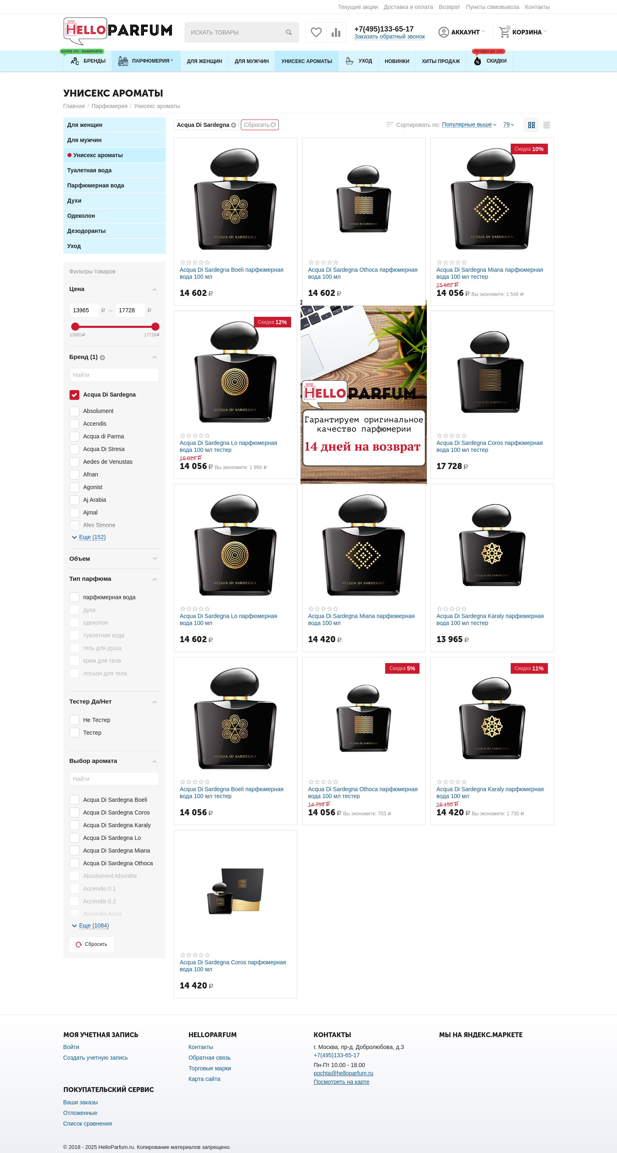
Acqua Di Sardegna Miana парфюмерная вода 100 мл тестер (490, 273)
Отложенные (80, 1113)
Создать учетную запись (95, 1057)
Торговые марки (209, 1068)
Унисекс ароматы (157, 106)
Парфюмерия (110, 106)
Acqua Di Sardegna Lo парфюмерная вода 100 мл (228, 619)
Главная (74, 106)
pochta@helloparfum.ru (343, 1073)
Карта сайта (204, 1079)
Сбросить (260, 125)
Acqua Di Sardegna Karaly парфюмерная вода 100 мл (490, 792)
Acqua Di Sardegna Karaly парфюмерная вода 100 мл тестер (490, 619)
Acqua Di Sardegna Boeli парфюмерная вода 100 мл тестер (232, 792)
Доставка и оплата (408, 7)
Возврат (449, 7)
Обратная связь (209, 1057)
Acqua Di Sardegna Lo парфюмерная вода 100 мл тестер (228, 446)
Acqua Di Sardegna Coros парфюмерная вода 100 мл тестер (490, 446)
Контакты (537, 7)
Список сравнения (87, 1123)
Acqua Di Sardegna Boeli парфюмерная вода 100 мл (232, 273)
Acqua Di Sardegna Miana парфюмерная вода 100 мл (361, 619)
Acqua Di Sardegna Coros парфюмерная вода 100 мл (233, 965)
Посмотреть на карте (341, 1082)
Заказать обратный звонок (389, 36)
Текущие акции (358, 7)
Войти (71, 1047)
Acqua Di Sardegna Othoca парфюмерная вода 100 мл (363, 273)
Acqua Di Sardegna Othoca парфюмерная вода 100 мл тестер (363, 792)
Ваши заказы (80, 1102)
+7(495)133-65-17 (384, 29)
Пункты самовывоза (492, 7)
